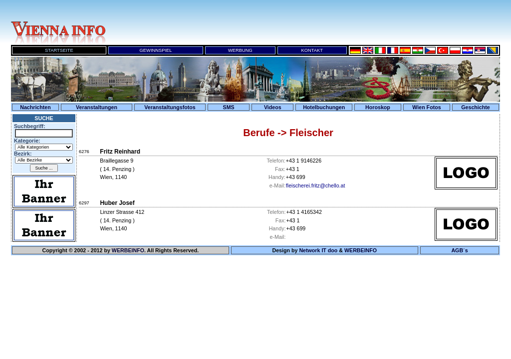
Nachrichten (35, 107)
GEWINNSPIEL (156, 50)
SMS (229, 107)
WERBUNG (240, 50)
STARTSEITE (59, 50)
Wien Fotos (426, 107)
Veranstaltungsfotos (169, 107)
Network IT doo (318, 250)
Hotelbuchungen (324, 107)
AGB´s (459, 250)
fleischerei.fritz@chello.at (315, 185)
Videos (272, 107)
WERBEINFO (128, 250)
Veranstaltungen (96, 107)
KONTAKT (312, 50)
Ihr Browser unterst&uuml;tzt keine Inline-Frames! (305, 22)
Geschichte (475, 107)
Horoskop (377, 107)
